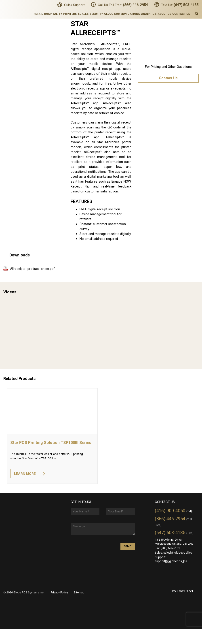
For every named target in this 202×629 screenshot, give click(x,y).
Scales (83, 13)
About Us (164, 13)
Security (96, 13)
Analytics (148, 13)
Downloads (16, 255)
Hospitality (53, 13)
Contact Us (181, 13)
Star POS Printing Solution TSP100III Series (50, 442)
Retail (38, 13)
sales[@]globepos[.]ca (177, 552)
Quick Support (74, 5)
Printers (70, 13)
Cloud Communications (122, 13)
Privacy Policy (59, 592)
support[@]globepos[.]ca (171, 561)
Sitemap (79, 592)
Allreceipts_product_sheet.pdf (32, 269)
